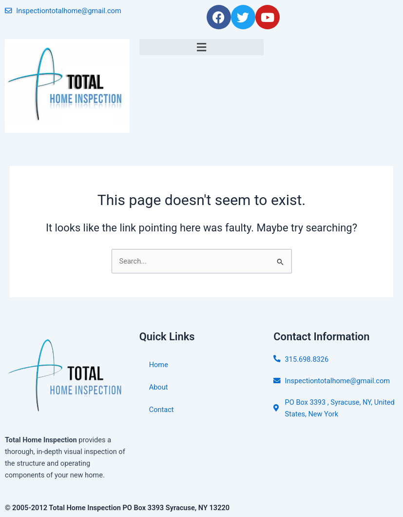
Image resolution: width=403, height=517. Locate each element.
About (158, 387)
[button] (201, 47)
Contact (161, 409)
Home (158, 364)
